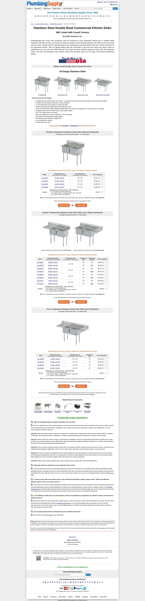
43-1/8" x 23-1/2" (59, 178)
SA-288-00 (45, 178)
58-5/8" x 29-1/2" (53, 268)
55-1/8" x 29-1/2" (59, 187)
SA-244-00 (45, 187)
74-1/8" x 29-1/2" (55, 365)
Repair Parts (57, 8)
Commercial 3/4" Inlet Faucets (67, 407)
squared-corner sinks (64, 503)
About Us (45, 596)
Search (115, 8)
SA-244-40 (40, 280)
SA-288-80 (40, 262)
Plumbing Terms (113, 2)
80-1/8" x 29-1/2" (55, 362)
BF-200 (45, 192)
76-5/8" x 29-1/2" (53, 283)
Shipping (70, 596)
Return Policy (103, 596)
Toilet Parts (47, 8)
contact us (92, 394)
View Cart (81, 205)
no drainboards (42, 85)
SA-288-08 (40, 265)
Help (105, 2)
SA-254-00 (45, 181)
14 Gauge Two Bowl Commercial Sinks (47, 407)
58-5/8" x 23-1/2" (53, 262)
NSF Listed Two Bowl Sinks (58, 407)
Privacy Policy (94, 596)
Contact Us (54, 596)
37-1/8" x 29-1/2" (59, 181)
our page (49, 515)
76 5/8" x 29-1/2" (53, 280)
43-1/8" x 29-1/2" (59, 184)
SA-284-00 (45, 184)
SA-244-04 (40, 283)
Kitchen (30, 8)
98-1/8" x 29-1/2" (55, 368)
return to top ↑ (72, 537)
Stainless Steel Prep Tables (87, 407)
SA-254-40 (40, 268)
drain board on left (62, 85)
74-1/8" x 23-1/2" (55, 359)
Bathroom (38, 8)
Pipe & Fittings (68, 8)
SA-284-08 (40, 277)
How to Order (62, 596)
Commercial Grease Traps (77, 407)
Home (39, 596)
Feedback (77, 596)
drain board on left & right (102, 85)
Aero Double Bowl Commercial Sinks (38, 407)
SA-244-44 (41, 368)
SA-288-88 (41, 359)
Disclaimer (85, 596)
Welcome (100, 2)
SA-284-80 (40, 274)
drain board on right (82, 85)
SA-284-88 (41, 365)
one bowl (65, 125)
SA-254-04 (40, 271)
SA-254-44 (41, 362)
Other (77, 8)
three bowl (74, 125)
